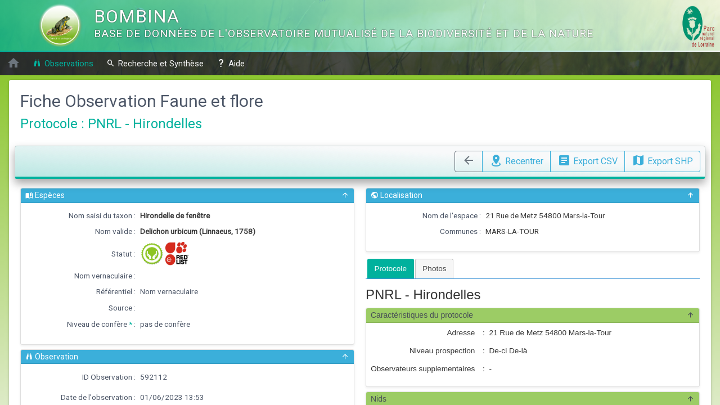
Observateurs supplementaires (423, 368)
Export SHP (662, 160)
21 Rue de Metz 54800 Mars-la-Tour (545, 215)
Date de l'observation (96, 397)
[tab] (390, 268)
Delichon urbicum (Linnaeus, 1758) (197, 231)
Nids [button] (533, 399)
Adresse (461, 332)
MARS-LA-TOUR (512, 231)
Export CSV (587, 160)
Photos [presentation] (434, 268)
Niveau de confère (97, 324)
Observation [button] (187, 357)
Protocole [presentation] (391, 268)
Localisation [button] (533, 195)
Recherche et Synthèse (155, 63)
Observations (63, 63)
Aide (231, 63)
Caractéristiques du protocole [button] (533, 315)
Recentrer (516, 160)
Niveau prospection (442, 350)
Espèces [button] (187, 195)
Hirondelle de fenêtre (175, 215)
